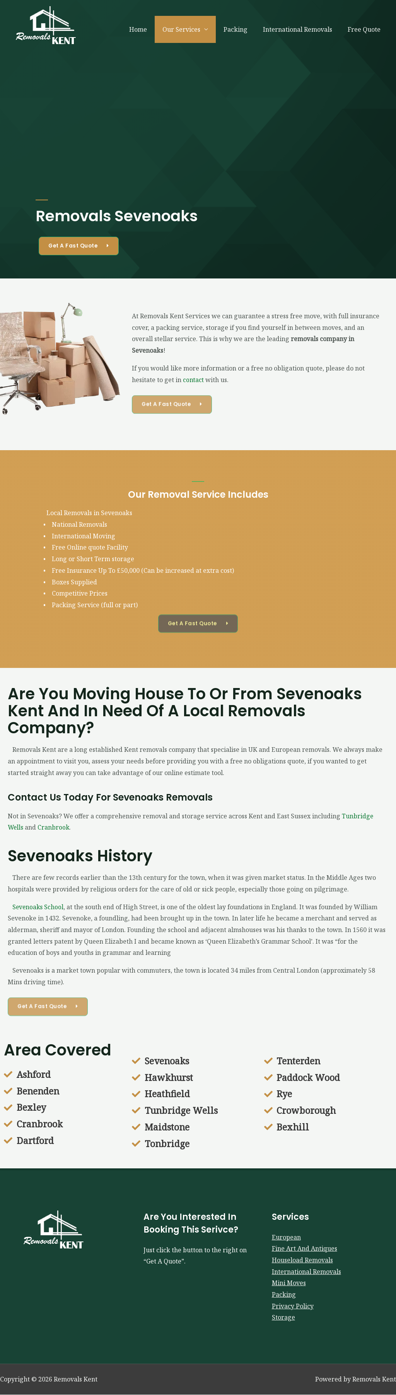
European (286, 1237)
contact (194, 379)
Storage (283, 1317)
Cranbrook (54, 827)
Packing (243, 29)
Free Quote (365, 29)
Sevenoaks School (36, 907)
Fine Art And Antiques (304, 1249)
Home (152, 29)
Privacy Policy (293, 1306)
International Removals (302, 29)
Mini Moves (289, 1283)
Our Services (192, 29)
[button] (80, 246)
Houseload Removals (302, 1260)
